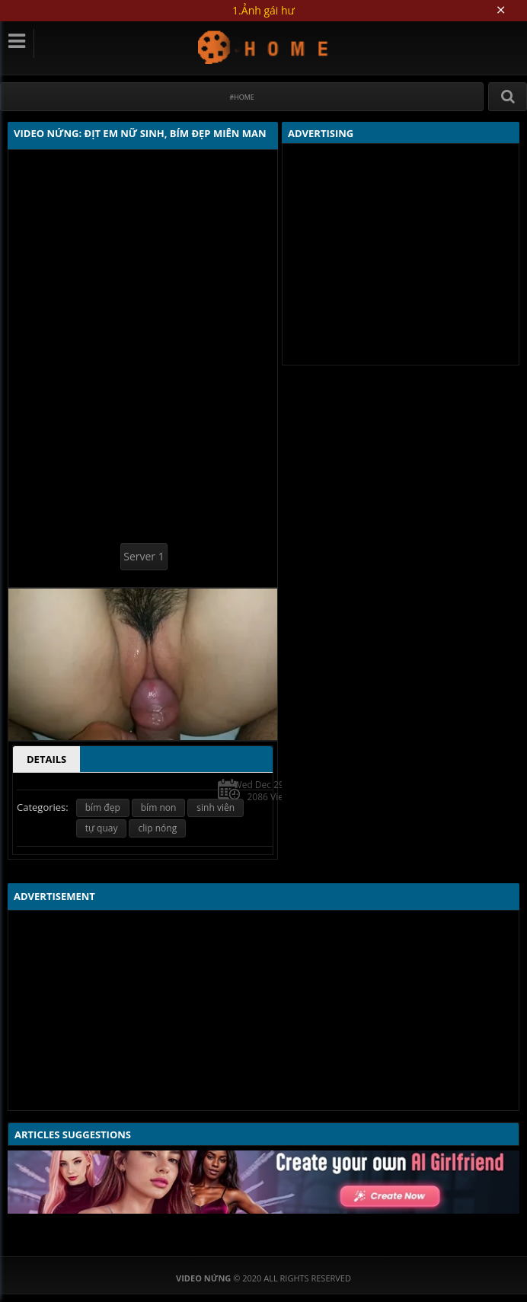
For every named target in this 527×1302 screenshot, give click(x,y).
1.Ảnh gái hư (263, 10)
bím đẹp (102, 807)
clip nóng (157, 828)
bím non (159, 807)
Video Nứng (264, 47)
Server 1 (143, 556)
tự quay (101, 828)
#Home (241, 97)
